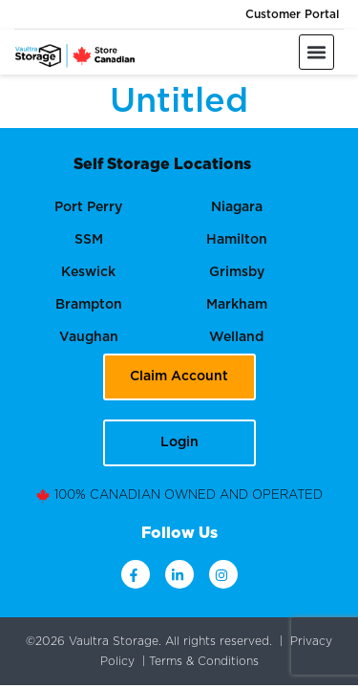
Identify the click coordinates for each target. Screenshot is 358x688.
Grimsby (236, 272)
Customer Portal (292, 14)
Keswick (88, 272)
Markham (236, 305)
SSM (88, 240)
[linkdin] (179, 574)
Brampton (88, 305)
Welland (236, 337)
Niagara (237, 207)
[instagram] (223, 574)
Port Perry (88, 207)
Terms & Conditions (204, 660)
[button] (316, 52)
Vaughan (88, 337)
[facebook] (135, 574)
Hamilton (236, 240)
